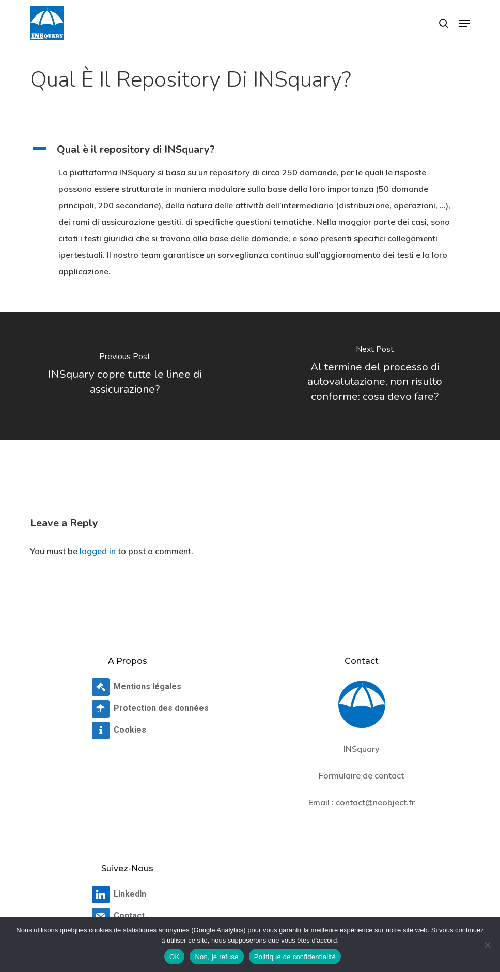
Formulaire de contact (361, 775)
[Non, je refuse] (487, 944)
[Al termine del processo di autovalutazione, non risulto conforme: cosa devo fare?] (375, 376)
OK (174, 957)
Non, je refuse (216, 957)
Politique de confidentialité (295, 957)
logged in (98, 551)
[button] (464, 23)
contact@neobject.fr (375, 802)
